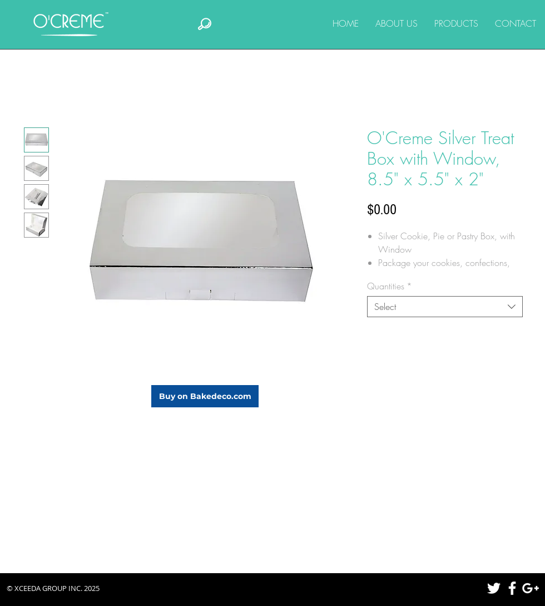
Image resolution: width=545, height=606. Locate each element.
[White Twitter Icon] (494, 588)
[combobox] (445, 306)
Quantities (389, 286)
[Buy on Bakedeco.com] (205, 396)
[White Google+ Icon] (530, 588)
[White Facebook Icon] (512, 588)
